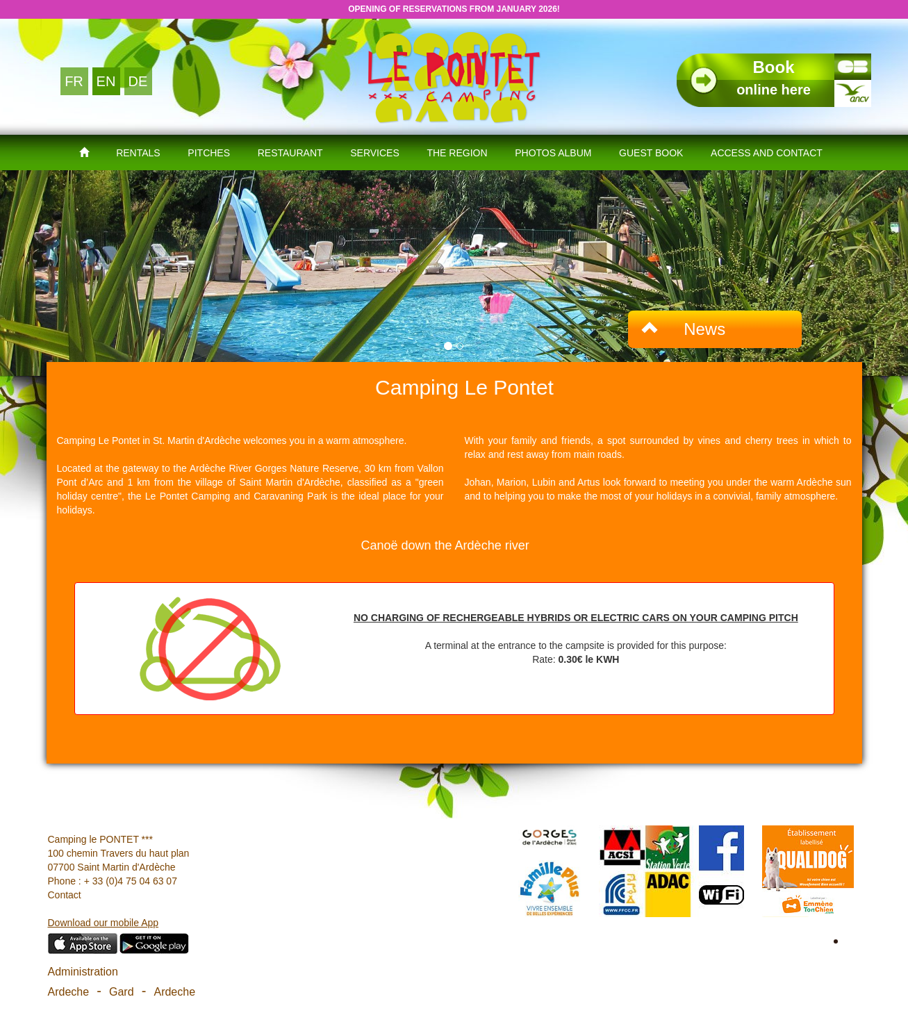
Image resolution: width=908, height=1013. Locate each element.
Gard (121, 992)
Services (374, 152)
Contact (64, 894)
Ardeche (69, 992)
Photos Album (553, 152)
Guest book (651, 152)
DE (138, 81)
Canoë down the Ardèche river (445, 545)
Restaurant (290, 152)
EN (106, 81)
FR (74, 81)
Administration (83, 972)
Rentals (138, 152)
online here (773, 77)
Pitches (209, 152)
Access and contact (767, 152)
